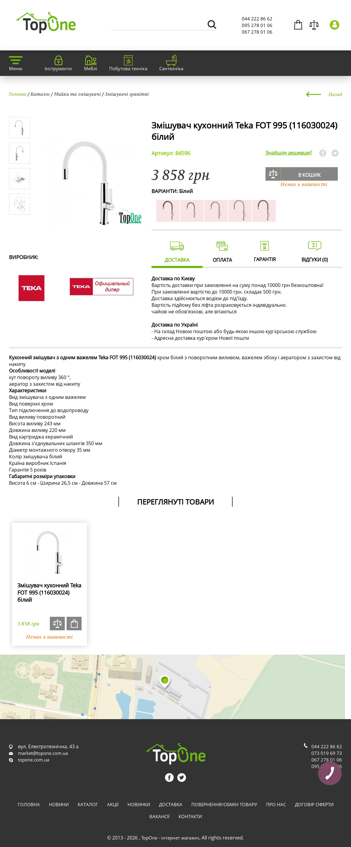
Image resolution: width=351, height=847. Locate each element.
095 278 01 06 (257, 25)
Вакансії (159, 816)
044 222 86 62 (257, 19)
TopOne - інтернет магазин (170, 838)
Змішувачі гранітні (127, 94)
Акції (112, 804)
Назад (335, 94)
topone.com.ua (33, 760)
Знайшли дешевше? (289, 152)
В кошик (309, 175)
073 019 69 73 (326, 753)
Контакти (190, 816)
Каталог (40, 94)
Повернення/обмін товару (224, 804)
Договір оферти (314, 804)
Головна (17, 94)
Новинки (139, 804)
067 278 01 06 (257, 32)
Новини (59, 804)
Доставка (170, 804)
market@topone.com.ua (43, 753)
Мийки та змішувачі (77, 94)
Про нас (276, 804)
